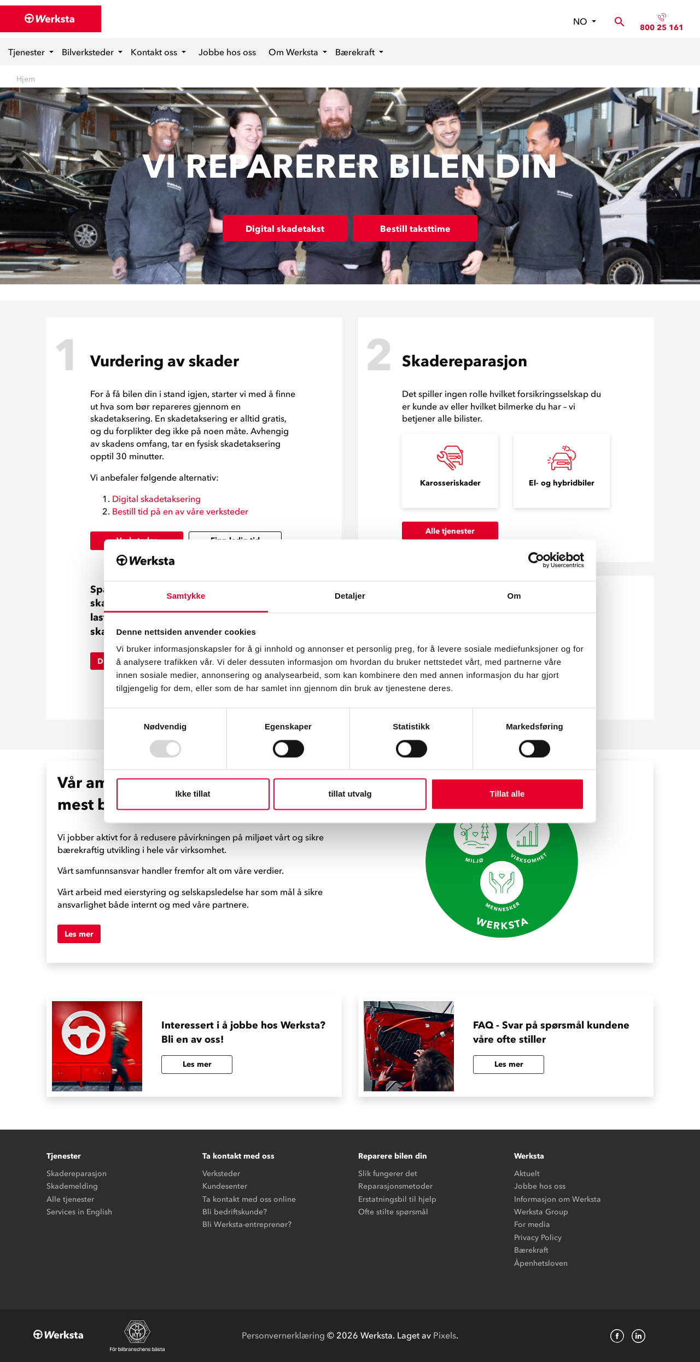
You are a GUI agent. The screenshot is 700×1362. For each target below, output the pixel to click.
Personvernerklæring (283, 1335)
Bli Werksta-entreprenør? (246, 1224)
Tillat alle (507, 794)
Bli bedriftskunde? (234, 1212)
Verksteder (221, 1173)
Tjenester (27, 51)
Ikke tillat (192, 794)
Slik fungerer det (387, 1173)
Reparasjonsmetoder (395, 1186)
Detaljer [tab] (350, 596)
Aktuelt (527, 1173)
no (581, 21)
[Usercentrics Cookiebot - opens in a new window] (536, 560)
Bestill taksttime (415, 228)
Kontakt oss (155, 51)
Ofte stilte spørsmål (393, 1212)
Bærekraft (356, 51)
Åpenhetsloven (541, 1263)
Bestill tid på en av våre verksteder (180, 511)
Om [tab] (514, 596)
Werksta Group (541, 1212)
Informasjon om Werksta (557, 1199)
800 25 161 (662, 27)
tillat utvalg (349, 794)
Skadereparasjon (76, 1173)
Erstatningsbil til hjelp (397, 1199)
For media (532, 1224)
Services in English (79, 1212)
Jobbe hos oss (227, 51)
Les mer (79, 934)
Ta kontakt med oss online (249, 1199)
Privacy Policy (538, 1237)
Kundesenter (224, 1186)
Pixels (444, 1335)
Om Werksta (294, 51)
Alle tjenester (450, 531)
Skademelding (72, 1186)
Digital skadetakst (285, 228)
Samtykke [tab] (186, 596)
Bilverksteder (89, 51)
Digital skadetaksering (156, 498)
